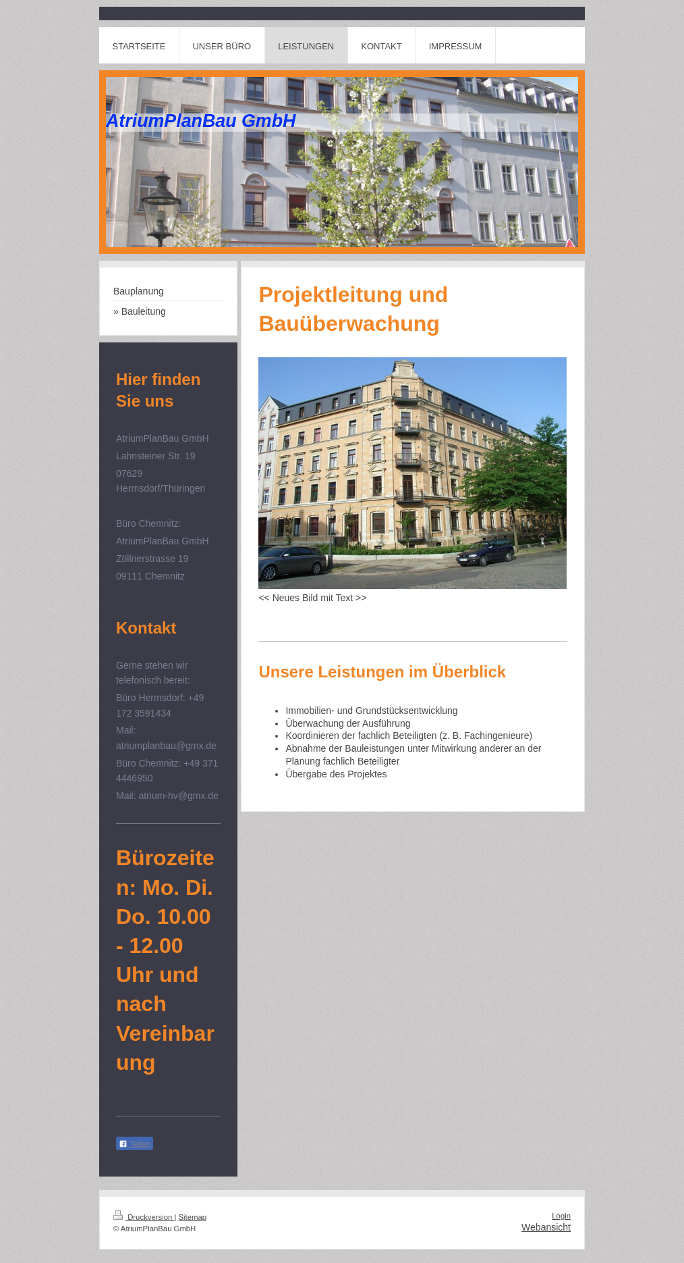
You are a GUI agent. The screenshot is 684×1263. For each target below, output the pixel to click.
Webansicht (546, 1227)
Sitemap (193, 1217)
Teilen (134, 1144)
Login (561, 1216)
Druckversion (143, 1217)
